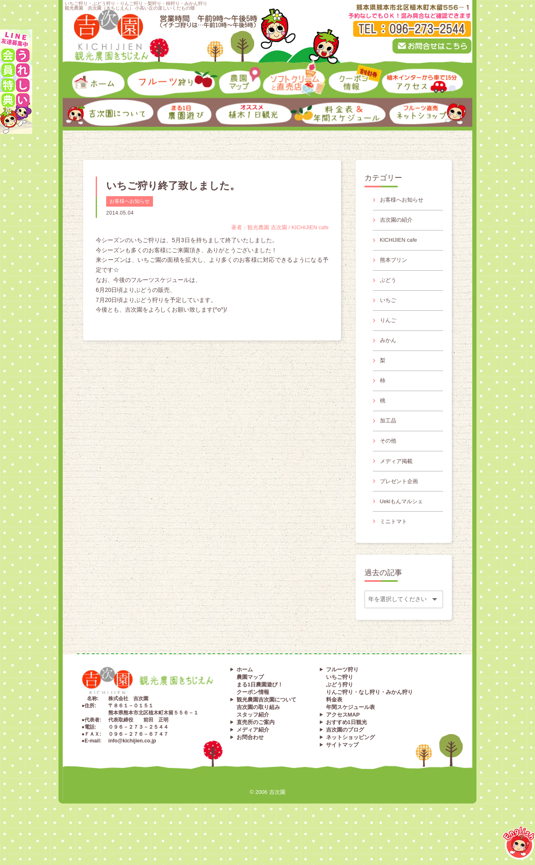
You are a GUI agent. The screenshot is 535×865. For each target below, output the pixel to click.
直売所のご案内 (256, 756)
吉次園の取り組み (258, 741)
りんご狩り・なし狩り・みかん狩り (369, 726)
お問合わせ (250, 771)
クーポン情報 (253, 726)
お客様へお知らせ (130, 201)
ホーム (245, 704)
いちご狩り (339, 711)
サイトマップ (342, 779)
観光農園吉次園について (266, 734)
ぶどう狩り (339, 719)
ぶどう (389, 289)
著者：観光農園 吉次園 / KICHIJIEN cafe (275, 227)
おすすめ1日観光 (346, 756)
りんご (389, 333)
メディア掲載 (397, 487)
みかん (389, 355)
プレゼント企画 (400, 510)
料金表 (334, 734)
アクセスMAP (343, 749)
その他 (389, 465)
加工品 (389, 443)
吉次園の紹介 (397, 222)
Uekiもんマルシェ (403, 532)
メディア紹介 (253, 764)
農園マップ (250, 711)
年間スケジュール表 (350, 741)
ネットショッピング (350, 771)
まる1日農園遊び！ (260, 719)
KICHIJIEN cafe (400, 244)
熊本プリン (395, 267)
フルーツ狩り (342, 704)
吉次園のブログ (345, 764)
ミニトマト (395, 553)
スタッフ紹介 (253, 749)
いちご (389, 311)
